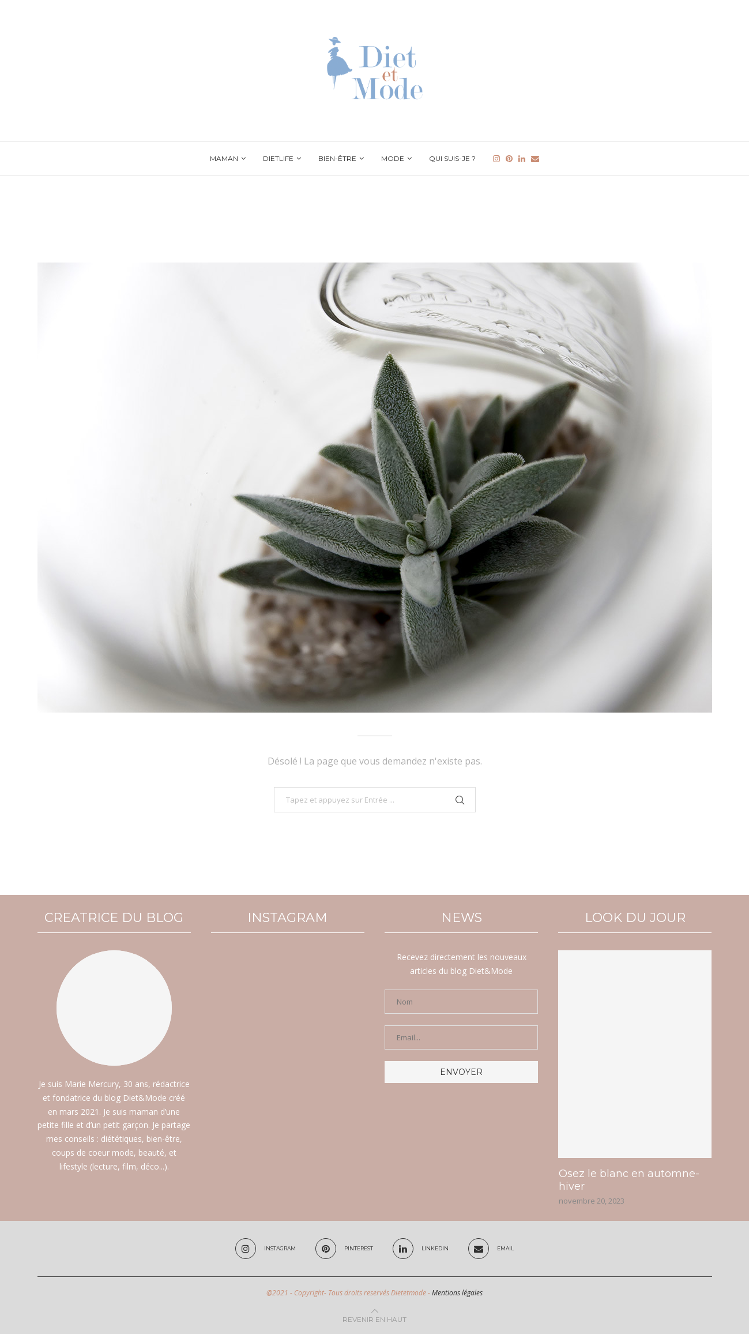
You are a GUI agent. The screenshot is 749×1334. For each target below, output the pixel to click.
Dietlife (278, 158)
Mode (392, 158)
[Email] (535, 158)
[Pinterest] (509, 158)
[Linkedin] (521, 158)
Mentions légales (457, 1293)
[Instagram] (496, 158)
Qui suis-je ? (452, 158)
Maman (224, 158)
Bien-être (337, 158)
